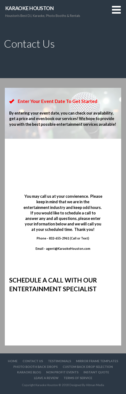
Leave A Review (46, 378)
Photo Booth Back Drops (35, 367)
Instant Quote (96, 372)
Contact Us (33, 361)
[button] (119, 12)
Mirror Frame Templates (97, 361)
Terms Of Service (78, 378)
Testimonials (59, 361)
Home (13, 361)
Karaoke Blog (29, 372)
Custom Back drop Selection (88, 367)
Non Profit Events (62, 372)
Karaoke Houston (29, 8)
